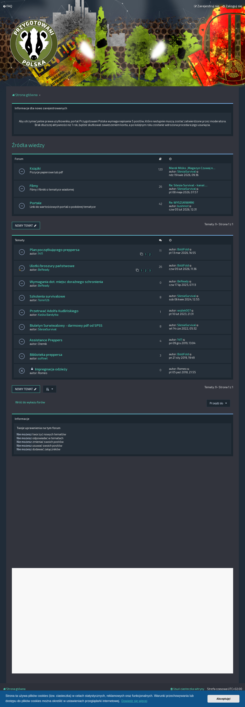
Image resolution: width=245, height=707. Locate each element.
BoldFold (183, 249)
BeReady (43, 269)
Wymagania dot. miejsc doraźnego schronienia (66, 282)
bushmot (183, 206)
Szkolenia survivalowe (47, 296)
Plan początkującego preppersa (54, 249)
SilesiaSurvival (186, 171)
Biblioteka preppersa (46, 354)
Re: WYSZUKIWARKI (181, 202)
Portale (36, 203)
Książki (35, 168)
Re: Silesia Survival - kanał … (188, 185)
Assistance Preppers (46, 340)
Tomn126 (43, 300)
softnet (43, 358)
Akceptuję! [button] (223, 698)
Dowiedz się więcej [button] (134, 701)
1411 (40, 253)
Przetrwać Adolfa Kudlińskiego (54, 311)
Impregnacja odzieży (51, 369)
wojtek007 (184, 310)
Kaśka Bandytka (48, 314)
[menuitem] (7, 6)
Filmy (34, 185)
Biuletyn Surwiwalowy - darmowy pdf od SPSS (66, 325)
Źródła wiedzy (28, 145)
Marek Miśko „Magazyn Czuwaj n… (192, 168)
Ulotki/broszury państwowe (52, 266)
